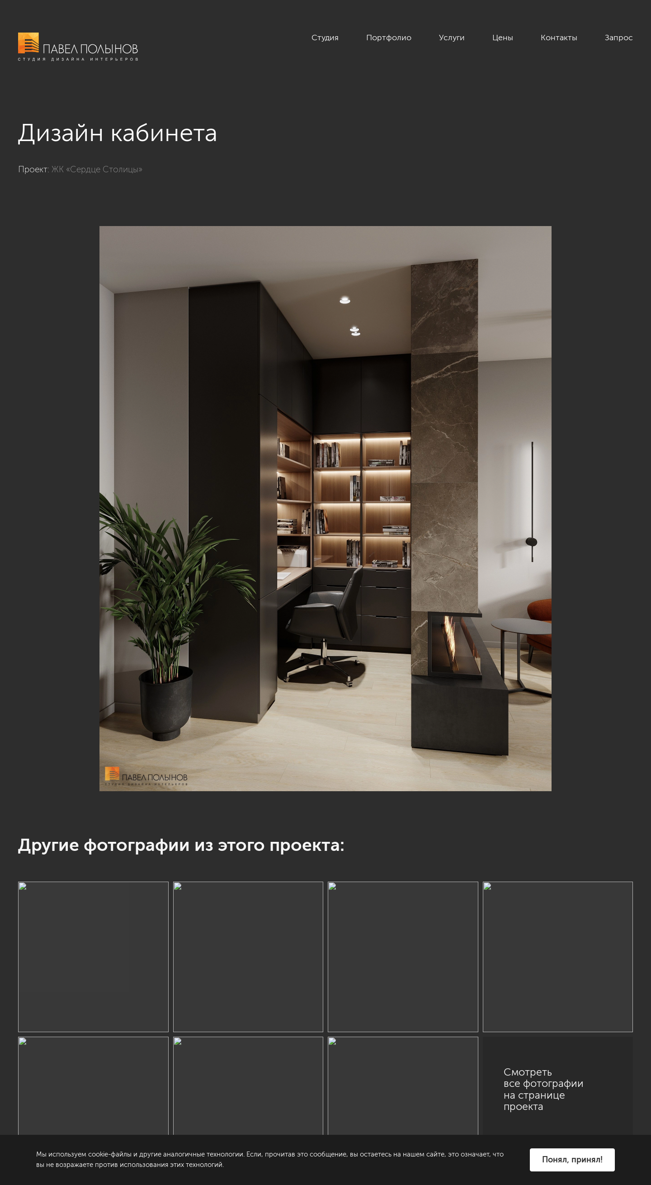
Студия (325, 37)
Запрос (619, 37)
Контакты (559, 37)
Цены (502, 37)
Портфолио (388, 37)
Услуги (452, 37)
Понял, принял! (572, 1160)
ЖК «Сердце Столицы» (97, 169)
